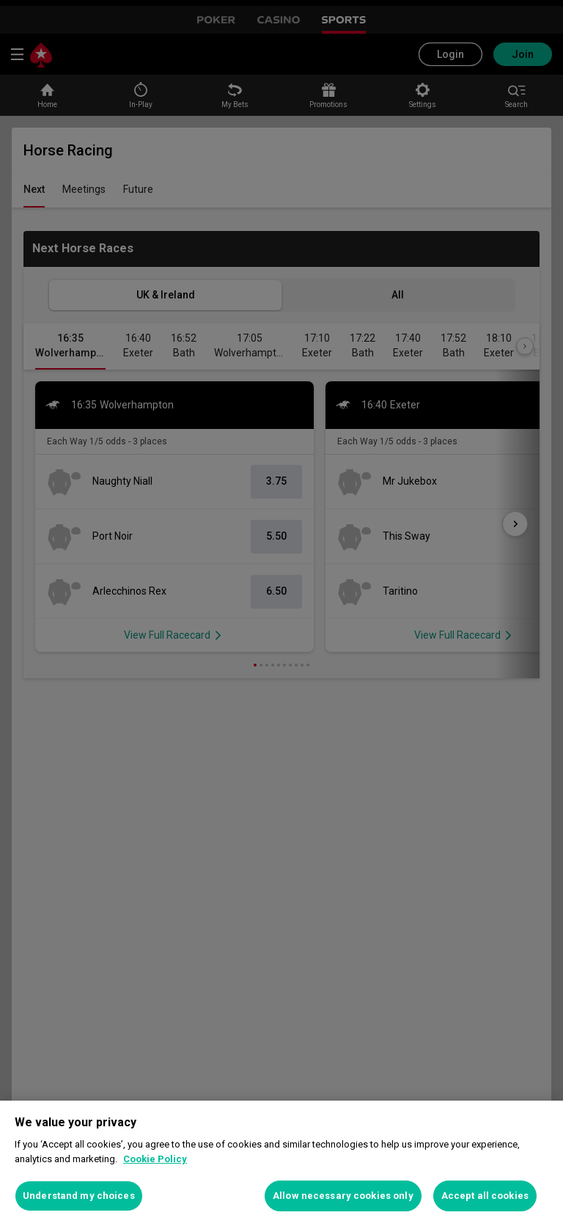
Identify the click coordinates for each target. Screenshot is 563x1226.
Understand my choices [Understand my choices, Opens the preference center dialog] (79, 1195)
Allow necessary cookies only (343, 1195)
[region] (281, 1163)
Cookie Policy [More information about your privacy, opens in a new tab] (155, 1158)
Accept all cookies (485, 1195)
